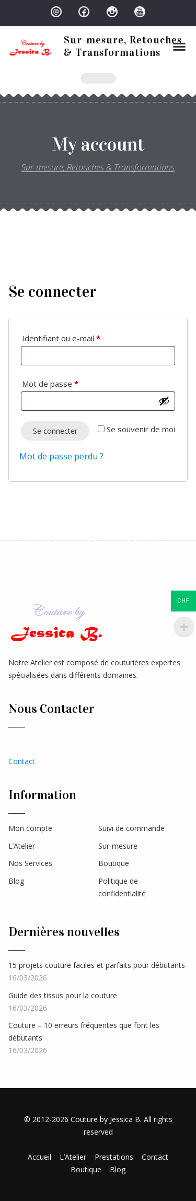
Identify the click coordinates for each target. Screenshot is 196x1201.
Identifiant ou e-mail (81, 336)
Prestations (114, 1157)
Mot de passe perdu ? (61, 456)
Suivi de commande (131, 828)
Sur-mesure (117, 846)
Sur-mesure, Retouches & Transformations (123, 46)
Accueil (39, 1157)
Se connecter (55, 431)
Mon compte (30, 828)
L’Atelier (21, 846)
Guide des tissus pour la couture (62, 995)
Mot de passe (70, 382)
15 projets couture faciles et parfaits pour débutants (96, 965)
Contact (21, 761)
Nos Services (30, 863)
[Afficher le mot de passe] (164, 401)
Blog (16, 881)
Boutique (113, 863)
